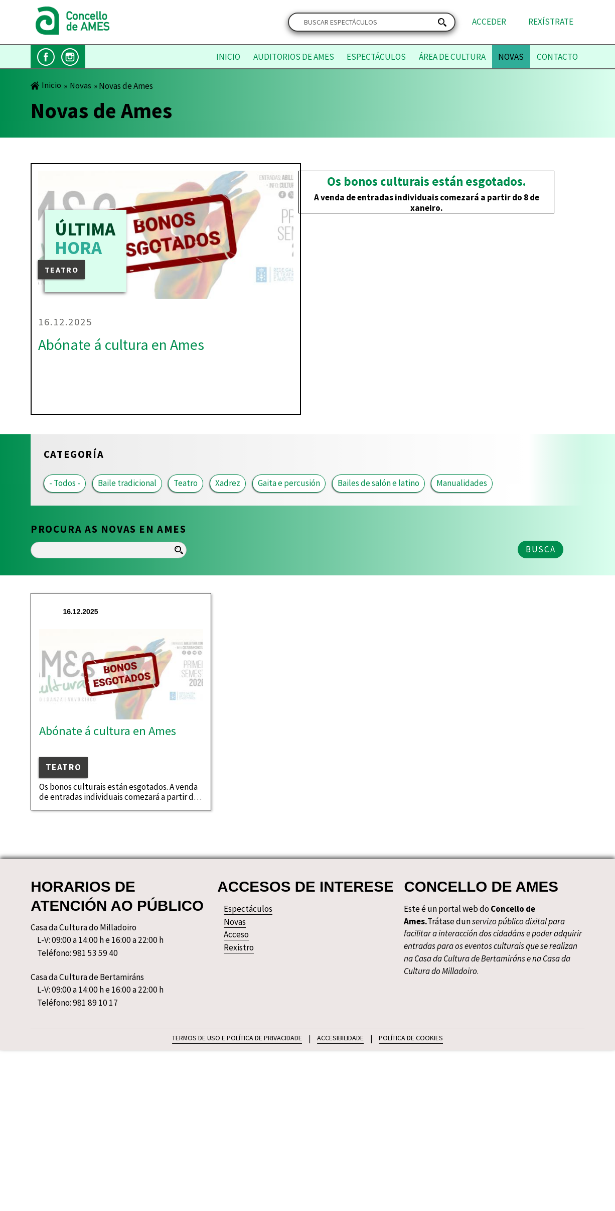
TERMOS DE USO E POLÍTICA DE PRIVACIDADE (237, 1037)
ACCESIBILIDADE (340, 1037)
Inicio (228, 56)
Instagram (70, 57)
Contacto (557, 56)
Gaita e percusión (289, 483)
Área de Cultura (452, 56)
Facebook (46, 57)
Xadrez (227, 483)
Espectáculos (376, 56)
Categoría (74, 454)
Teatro (186, 483)
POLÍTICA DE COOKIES (411, 1037)
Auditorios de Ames (293, 56)
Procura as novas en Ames (108, 529)
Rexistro (239, 947)
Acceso (236, 934)
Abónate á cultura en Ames (121, 344)
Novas (511, 56)
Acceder (489, 21)
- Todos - (64, 483)
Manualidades (461, 483)
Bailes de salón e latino (378, 483)
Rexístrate (550, 21)
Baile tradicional (127, 483)
